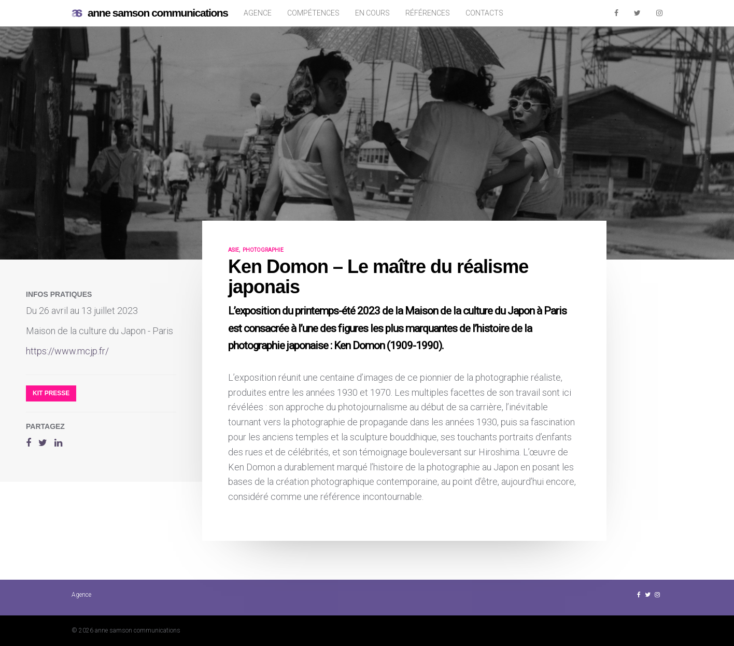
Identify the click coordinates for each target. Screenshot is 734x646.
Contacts (484, 13)
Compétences (313, 13)
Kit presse (51, 393)
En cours (372, 13)
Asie (233, 250)
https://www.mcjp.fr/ (67, 351)
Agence (258, 13)
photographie (263, 250)
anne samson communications (150, 13)
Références (427, 13)
